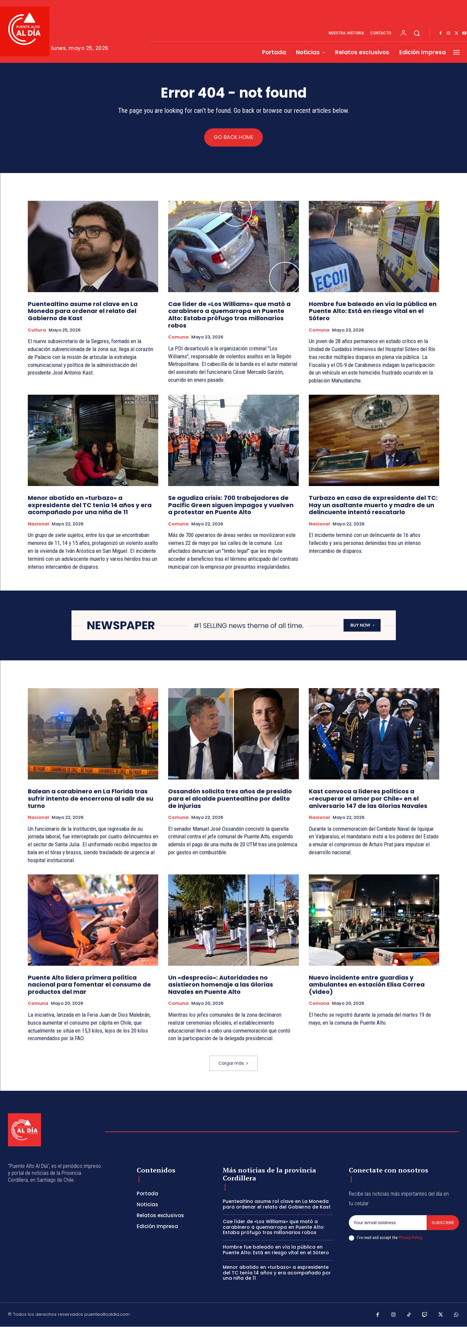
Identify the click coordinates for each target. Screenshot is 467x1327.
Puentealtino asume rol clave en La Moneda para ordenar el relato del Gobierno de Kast (83, 311)
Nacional (38, 524)
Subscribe (442, 1223)
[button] (417, 33)
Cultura (37, 330)
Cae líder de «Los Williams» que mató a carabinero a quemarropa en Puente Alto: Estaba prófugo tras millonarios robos (229, 315)
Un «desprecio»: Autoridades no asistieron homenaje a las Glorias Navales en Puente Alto (220, 985)
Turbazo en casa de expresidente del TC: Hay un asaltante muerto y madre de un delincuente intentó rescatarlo (373, 505)
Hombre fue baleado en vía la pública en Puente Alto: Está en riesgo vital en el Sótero (373, 311)
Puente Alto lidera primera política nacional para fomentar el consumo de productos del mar (89, 985)
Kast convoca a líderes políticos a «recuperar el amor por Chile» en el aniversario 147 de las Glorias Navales (368, 799)
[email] (387, 1223)
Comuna (178, 337)
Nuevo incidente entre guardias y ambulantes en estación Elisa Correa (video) (367, 985)
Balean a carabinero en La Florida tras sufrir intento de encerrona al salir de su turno (90, 799)
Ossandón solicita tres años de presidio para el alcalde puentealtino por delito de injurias (230, 799)
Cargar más (233, 1064)
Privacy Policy (410, 1238)
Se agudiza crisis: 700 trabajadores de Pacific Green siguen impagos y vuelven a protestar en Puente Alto (231, 505)
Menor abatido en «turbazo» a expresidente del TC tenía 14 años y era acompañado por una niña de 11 (90, 505)
